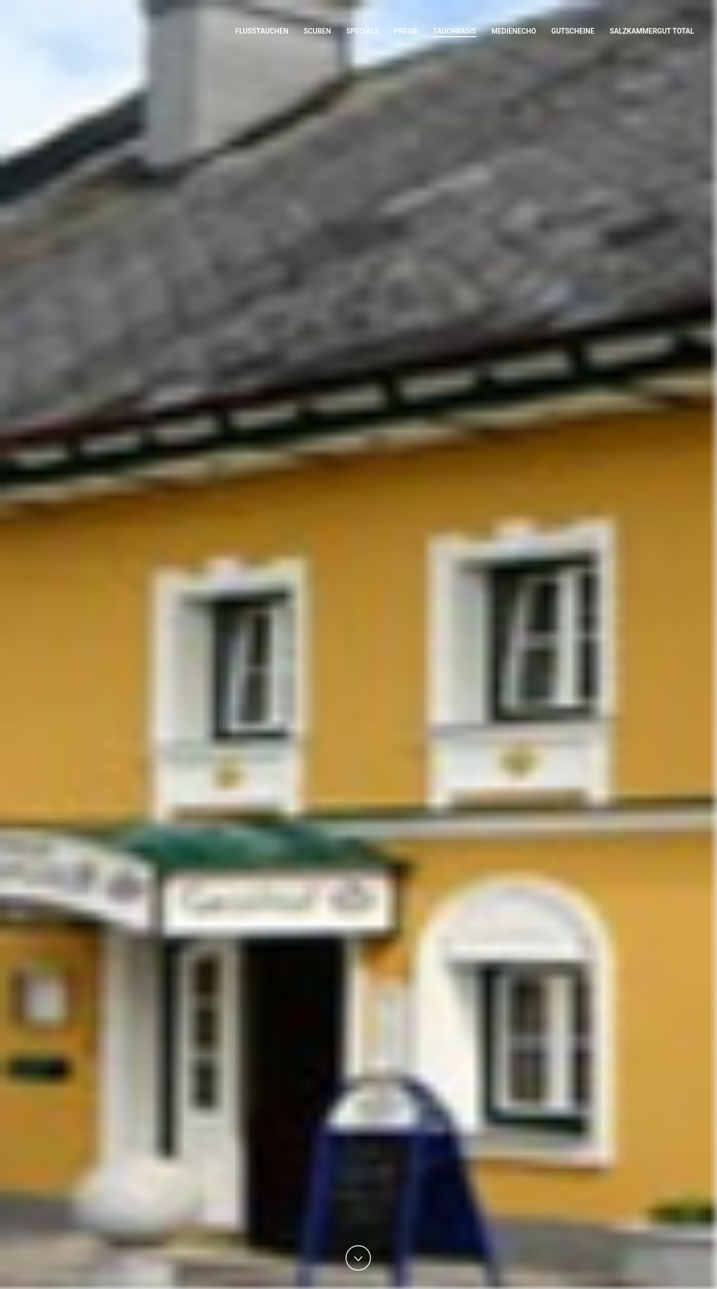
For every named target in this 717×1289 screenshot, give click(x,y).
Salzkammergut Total (652, 31)
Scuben (317, 31)
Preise (406, 31)
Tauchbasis (454, 31)
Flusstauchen (262, 31)
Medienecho (514, 31)
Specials (362, 31)
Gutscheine (572, 31)
